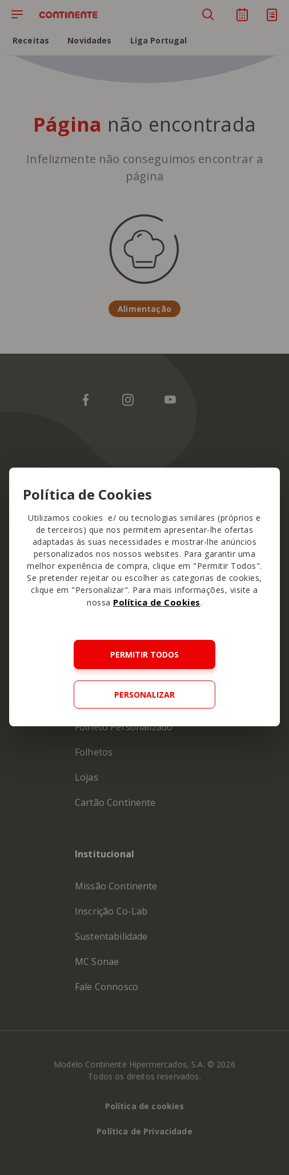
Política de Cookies (156, 602)
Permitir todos (144, 654)
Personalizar (144, 694)
